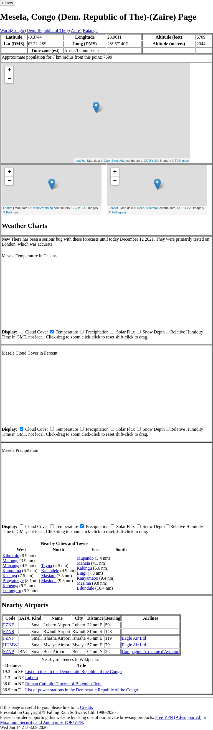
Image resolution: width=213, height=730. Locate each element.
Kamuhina (11, 570)
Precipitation (97, 332)
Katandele (50, 570)
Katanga (90, 30)
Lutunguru (11, 590)
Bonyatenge (13, 580)
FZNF (8, 624)
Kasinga (9, 575)
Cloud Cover (36, 332)
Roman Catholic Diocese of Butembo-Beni (63, 683)
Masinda (49, 580)
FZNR (8, 631)
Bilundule (85, 588)
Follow (7, 3)
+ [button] (9, 70)
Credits (86, 707)
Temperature (67, 332)
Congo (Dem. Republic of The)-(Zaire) (47, 30)
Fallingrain (182, 160)
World (5, 30)
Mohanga (10, 565)
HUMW (10, 644)
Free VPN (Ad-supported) (178, 717)
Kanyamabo (87, 578)
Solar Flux (125, 332)
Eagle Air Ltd (134, 638)
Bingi (82, 573)
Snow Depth (154, 332)
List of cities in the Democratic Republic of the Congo (73, 671)
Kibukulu (10, 555)
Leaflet (80, 160)
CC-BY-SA (151, 160)
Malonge (10, 560)
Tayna (46, 565)
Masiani (48, 575)
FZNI (8, 638)
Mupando (85, 558)
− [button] (9, 79)
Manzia (83, 563)
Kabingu (84, 568)
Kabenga (10, 585)
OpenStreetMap (115, 160)
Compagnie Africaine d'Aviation (150, 651)
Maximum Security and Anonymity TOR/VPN (41, 722)
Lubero (31, 677)
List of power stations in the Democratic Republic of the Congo (81, 689)
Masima (84, 583)
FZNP (8, 651)
